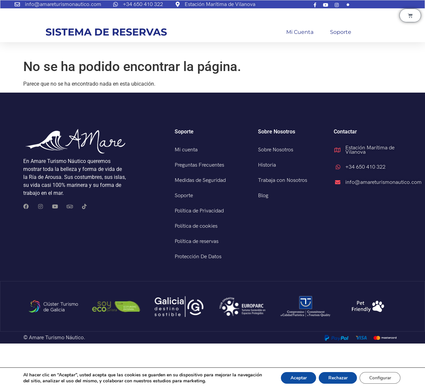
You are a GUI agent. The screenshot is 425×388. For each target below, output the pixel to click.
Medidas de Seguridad (200, 225)
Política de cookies (196, 271)
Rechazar (335, 377)
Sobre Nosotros (275, 194)
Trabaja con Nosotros (282, 225)
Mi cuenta (299, 76)
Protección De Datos (198, 301)
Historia (267, 209)
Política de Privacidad (199, 255)
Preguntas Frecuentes (199, 209)
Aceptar (294, 377)
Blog (263, 240)
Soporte (340, 76)
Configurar (379, 377)
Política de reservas (196, 286)
